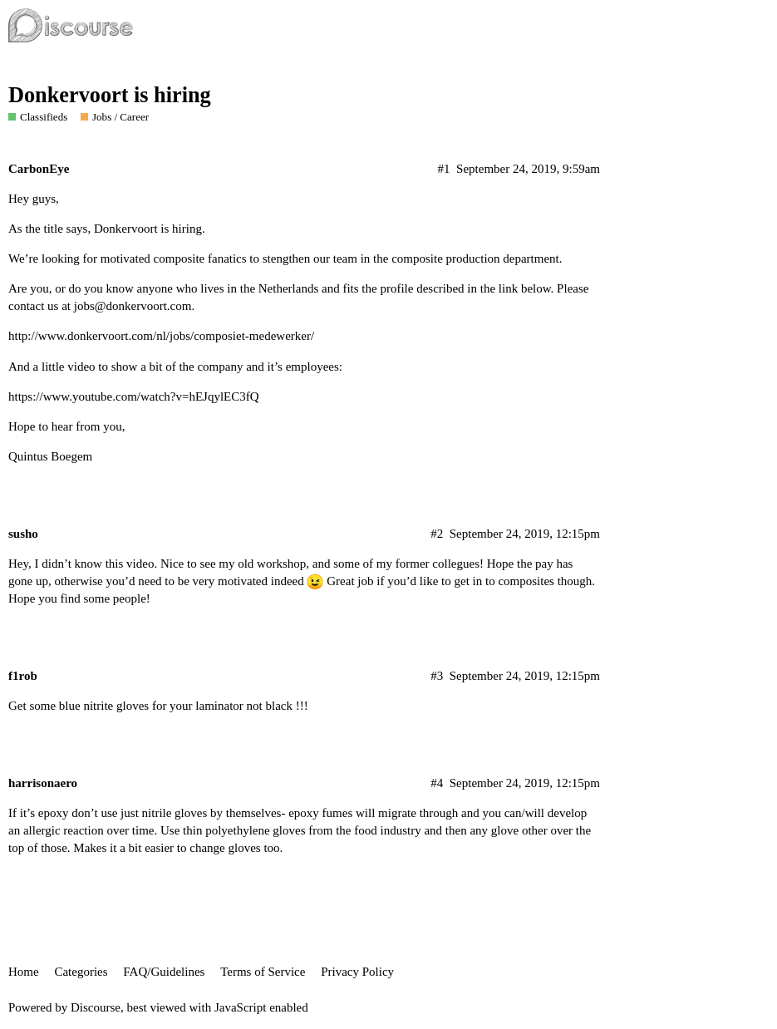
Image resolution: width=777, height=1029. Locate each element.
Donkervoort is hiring (109, 95)
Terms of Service (262, 971)
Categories (80, 971)
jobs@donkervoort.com (133, 306)
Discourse (95, 1007)
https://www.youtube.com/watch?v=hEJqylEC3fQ (133, 396)
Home (23, 971)
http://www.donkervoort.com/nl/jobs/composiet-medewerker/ (161, 335)
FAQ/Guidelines (163, 971)
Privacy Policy (357, 971)
